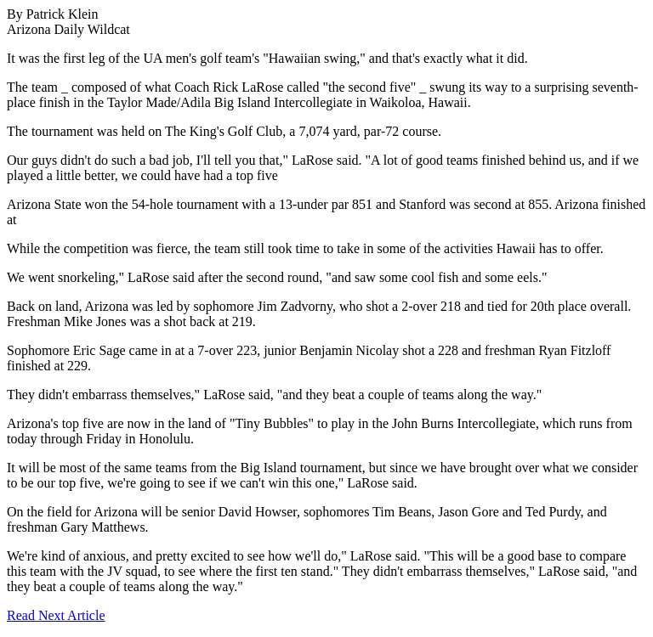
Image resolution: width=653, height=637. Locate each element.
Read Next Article (56, 615)
